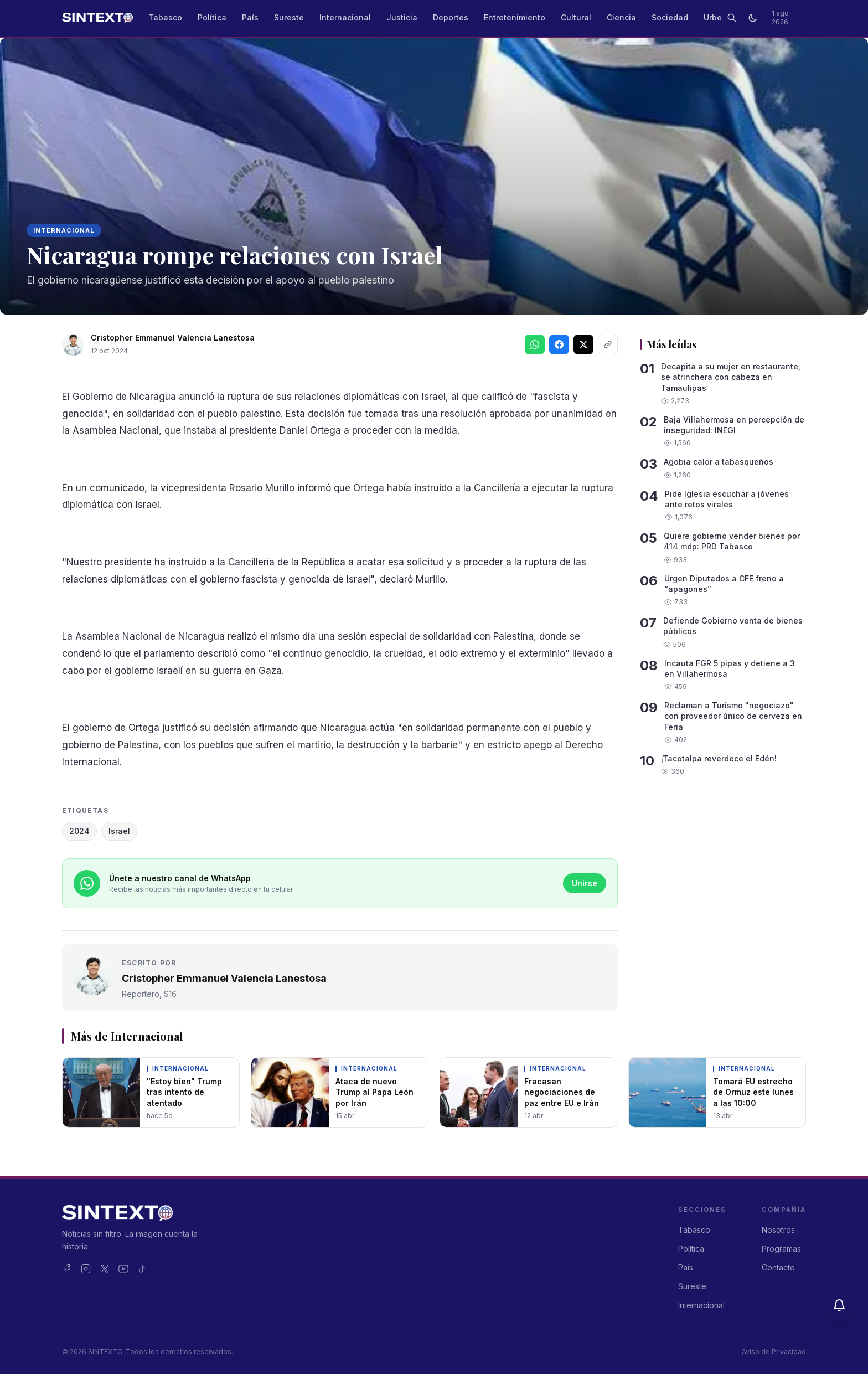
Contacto (778, 1267)
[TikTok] (142, 1269)
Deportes (450, 17)
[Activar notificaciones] (839, 1305)
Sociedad (670, 17)
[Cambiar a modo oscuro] (753, 18)
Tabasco (165, 17)
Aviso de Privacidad (774, 1351)
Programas (781, 1248)
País (250, 17)
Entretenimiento (514, 17)
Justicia (401, 17)
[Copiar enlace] (608, 344)
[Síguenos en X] (583, 344)
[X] (105, 1269)
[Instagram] (86, 1269)
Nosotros (778, 1229)
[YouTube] (123, 1269)
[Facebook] (67, 1269)
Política (212, 17)
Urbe (713, 17)
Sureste (289, 17)
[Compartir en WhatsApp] (535, 344)
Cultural (576, 17)
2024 (79, 831)
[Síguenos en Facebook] (559, 344)
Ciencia (621, 17)
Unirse (584, 883)
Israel (119, 831)
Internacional (345, 17)
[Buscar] (731, 18)
